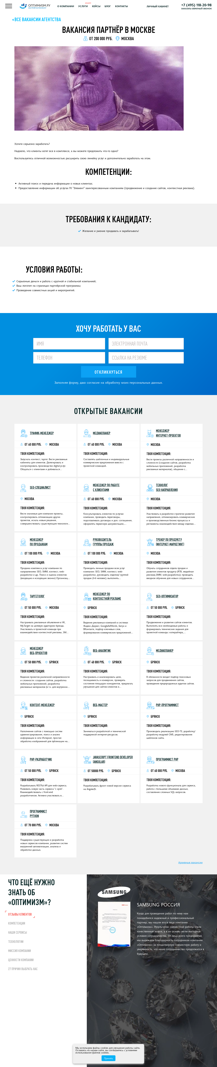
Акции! (93, 4)
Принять (108, 1058)
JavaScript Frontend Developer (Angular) (113, 761)
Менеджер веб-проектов (38, 652)
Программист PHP (167, 761)
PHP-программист (167, 707)
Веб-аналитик (102, 652)
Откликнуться (108, 373)
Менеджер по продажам (38, 543)
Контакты (126, 7)
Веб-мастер (100, 707)
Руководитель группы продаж (103, 543)
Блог (112, 7)
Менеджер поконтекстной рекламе (107, 598)
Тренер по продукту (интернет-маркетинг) (170, 543)
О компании (70, 7)
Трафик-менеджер (42, 434)
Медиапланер (101, 434)
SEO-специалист (40, 489)
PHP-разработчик (41, 761)
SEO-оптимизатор (167, 598)
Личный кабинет (159, 7)
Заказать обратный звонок (195, 9)
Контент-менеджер (42, 707)
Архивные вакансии (190, 864)
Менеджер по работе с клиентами (106, 489)
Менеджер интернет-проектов (168, 434)
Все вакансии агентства (37, 21)
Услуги (87, 7)
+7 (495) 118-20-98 (195, 5)
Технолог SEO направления (167, 489)
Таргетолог (37, 598)
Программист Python (38, 815)
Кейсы (101, 7)
